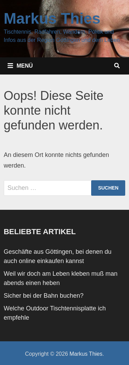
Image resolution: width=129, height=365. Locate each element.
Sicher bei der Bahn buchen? (44, 295)
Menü (20, 65)
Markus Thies (52, 18)
